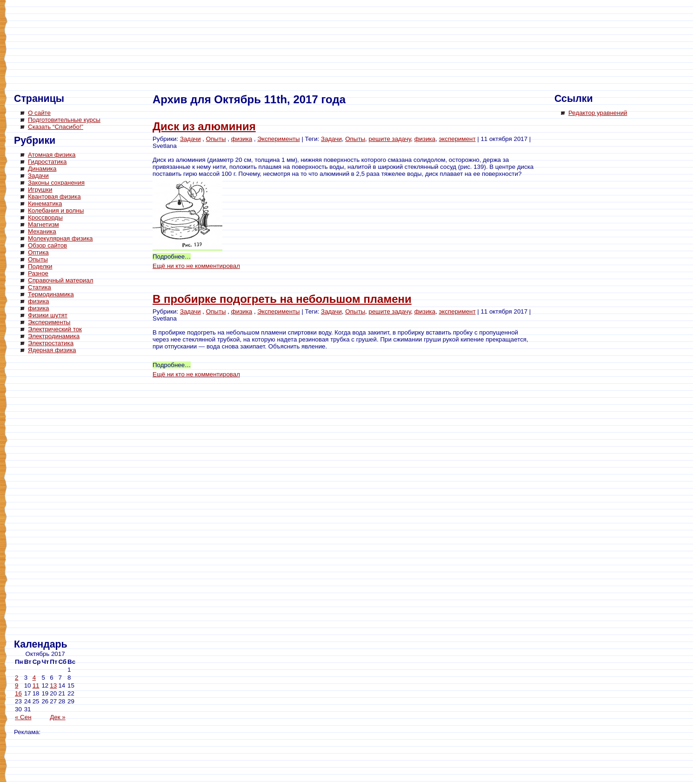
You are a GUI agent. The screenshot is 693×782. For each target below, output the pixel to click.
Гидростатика (47, 161)
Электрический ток (55, 329)
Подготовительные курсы (64, 119)
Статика (39, 287)
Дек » (57, 717)
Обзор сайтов (47, 245)
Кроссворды (45, 217)
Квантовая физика (54, 196)
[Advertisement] (51, 497)
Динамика (42, 168)
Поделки (40, 266)
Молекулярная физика (60, 238)
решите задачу (390, 138)
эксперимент (457, 138)
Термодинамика (51, 294)
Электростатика (50, 343)
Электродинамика (54, 336)
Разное (38, 273)
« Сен (23, 717)
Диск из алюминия (204, 126)
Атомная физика (51, 154)
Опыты (38, 259)
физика (38, 301)
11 (36, 685)
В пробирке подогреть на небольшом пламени (282, 299)
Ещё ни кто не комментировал (196, 265)
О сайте (39, 112)
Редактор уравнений (597, 112)
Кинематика (45, 203)
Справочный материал (60, 280)
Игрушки (40, 189)
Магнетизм (43, 224)
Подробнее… (172, 256)
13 (53, 685)
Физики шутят (47, 315)
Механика (42, 231)
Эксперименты (49, 322)
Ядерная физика (52, 350)
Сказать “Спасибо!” (55, 126)
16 (18, 693)
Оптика (38, 252)
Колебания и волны (56, 210)
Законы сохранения (56, 182)
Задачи (38, 175)
